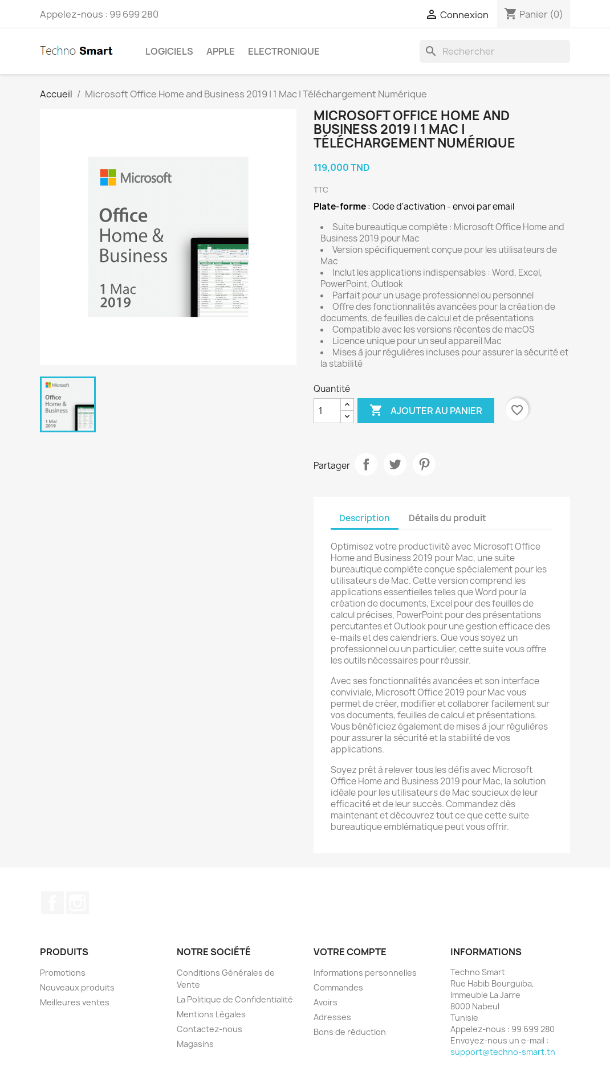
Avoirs (325, 1002)
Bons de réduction (350, 1031)
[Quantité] (327, 410)
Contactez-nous (209, 1029)
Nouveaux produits (77, 987)
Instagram (77, 902)
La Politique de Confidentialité (235, 999)
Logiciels (169, 51)
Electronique (284, 51)
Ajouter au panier (425, 410)
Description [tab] (364, 518)
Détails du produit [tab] (447, 518)
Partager (366, 464)
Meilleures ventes (74, 1002)
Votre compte (350, 952)
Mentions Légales (211, 1014)
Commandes (338, 987)
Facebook (52, 902)
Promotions (63, 972)
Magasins (195, 1043)
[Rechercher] (495, 51)
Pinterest (424, 464)
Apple (220, 51)
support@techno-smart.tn (502, 1051)
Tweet (395, 464)
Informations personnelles (365, 972)
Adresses (332, 1017)
